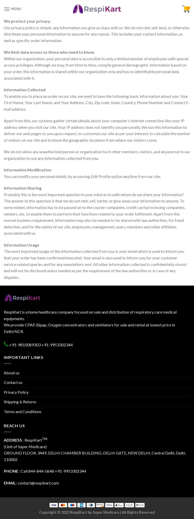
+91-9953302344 (57, 344)
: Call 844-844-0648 (29, 471)
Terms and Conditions (22, 411)
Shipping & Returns (20, 401)
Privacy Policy (16, 392)
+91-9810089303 (25, 344)
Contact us (13, 382)
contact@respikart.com (38, 482)
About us (11, 372)
